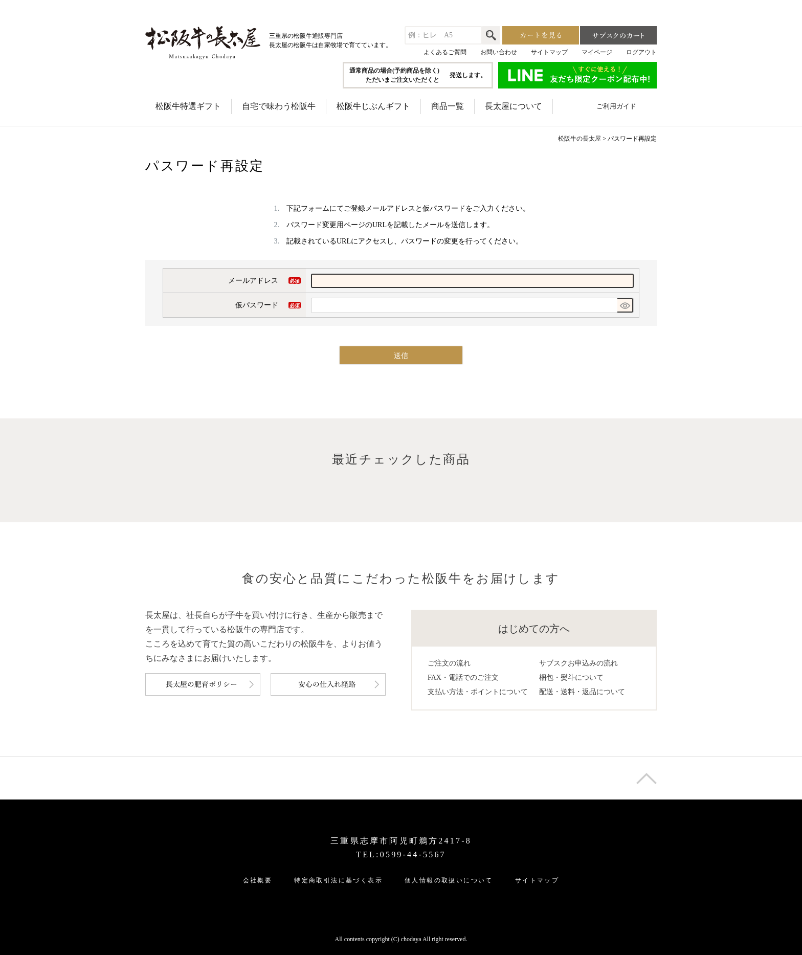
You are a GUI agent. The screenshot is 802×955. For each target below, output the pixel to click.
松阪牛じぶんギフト (373, 106)
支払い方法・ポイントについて (478, 692)
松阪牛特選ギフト (188, 106)
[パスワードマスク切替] (625, 305)
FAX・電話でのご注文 (463, 677)
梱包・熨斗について (571, 677)
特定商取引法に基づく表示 (338, 880)
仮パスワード (268, 306)
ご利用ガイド (616, 106)
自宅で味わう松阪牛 (279, 106)
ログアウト (641, 52)
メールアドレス (264, 282)
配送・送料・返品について (582, 692)
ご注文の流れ (449, 663)
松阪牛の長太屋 (579, 138)
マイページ (597, 52)
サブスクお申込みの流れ (578, 663)
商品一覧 (447, 106)
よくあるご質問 (445, 52)
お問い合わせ (498, 52)
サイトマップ (549, 52)
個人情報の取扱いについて (449, 880)
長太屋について (513, 106)
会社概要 (258, 880)
